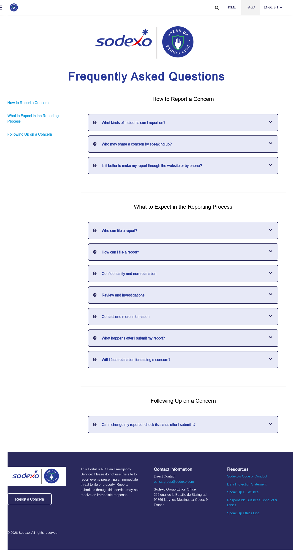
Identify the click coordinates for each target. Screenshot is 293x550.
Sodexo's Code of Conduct (247, 476)
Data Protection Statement (246, 484)
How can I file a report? (120, 252)
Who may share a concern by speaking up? (137, 144)
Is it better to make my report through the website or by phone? (152, 166)
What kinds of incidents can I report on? (133, 123)
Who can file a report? (119, 231)
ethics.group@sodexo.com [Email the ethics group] (174, 481)
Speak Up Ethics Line (243, 513)
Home (231, 7)
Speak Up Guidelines (243, 492)
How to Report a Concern (28, 103)
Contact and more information (125, 317)
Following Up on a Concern (29, 134)
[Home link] (13, 7)
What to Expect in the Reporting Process (33, 118)
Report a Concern (29, 499)
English (271, 7)
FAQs (251, 7)
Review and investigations (123, 295)
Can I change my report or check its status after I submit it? (148, 425)
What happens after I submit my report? (133, 338)
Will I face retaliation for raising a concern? (136, 360)
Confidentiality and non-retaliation (129, 274)
